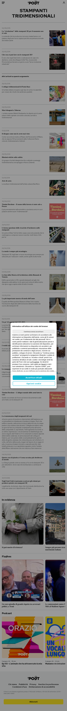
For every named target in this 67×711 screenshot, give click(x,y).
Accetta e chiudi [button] (34, 377)
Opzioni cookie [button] (33, 383)
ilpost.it (43, 364)
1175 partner (34, 362)
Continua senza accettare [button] (33, 332)
